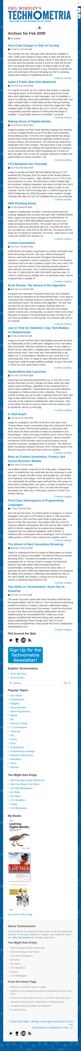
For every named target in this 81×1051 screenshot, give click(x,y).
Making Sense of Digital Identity (29, 121)
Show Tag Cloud (18, 673)
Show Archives (17, 677)
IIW (12, 719)
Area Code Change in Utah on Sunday (33, 45)
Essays (13, 804)
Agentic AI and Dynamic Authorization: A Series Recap (37, 1002)
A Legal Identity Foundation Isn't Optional (30, 1006)
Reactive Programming (21, 755)
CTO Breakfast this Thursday (27, 164)
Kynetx (13, 739)
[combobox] (40, 683)
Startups (14, 767)
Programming (17, 747)
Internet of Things (19, 723)
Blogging (14, 703)
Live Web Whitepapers (21, 788)
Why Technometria (22, 937)
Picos (13, 743)
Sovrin (13, 763)
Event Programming (20, 711)
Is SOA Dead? (17, 414)
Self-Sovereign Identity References (27, 780)
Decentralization (18, 707)
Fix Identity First (18, 1009)
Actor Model (16, 695)
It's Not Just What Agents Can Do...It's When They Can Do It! (40, 998)
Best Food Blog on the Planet (24, 784)
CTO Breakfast (17, 800)
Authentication (17, 699)
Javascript (15, 731)
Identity (13, 715)
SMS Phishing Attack (22, 203)
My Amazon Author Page (20, 914)
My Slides (15, 792)
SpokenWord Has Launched (27, 371)
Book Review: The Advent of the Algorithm (37, 285)
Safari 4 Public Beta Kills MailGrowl (32, 82)
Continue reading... (63, 78)
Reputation (15, 759)
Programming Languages (22, 751)
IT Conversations (18, 727)
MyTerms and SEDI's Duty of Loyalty (28, 987)
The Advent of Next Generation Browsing (35, 544)
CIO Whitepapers (18, 808)
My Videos (15, 796)
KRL (12, 735)
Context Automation (21, 243)
